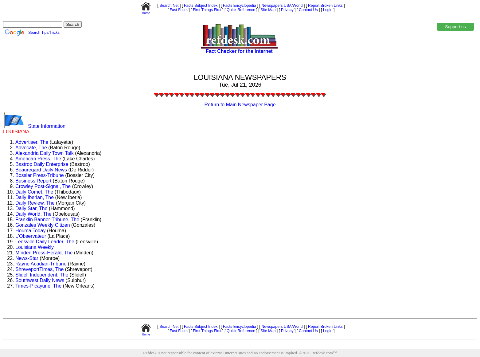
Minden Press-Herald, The (43, 252)
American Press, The (38, 158)
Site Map (268, 10)
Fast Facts (178, 10)
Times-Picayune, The (38, 285)
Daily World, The (33, 214)
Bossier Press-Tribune (39, 175)
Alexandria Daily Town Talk (44, 153)
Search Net (168, 5)
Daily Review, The (35, 203)
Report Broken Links (324, 5)
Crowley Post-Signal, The (43, 186)
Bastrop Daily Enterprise (41, 164)
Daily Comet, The (34, 191)
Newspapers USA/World (281, 5)
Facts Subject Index (200, 5)
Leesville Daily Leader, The (44, 241)
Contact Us (308, 10)
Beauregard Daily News (41, 169)
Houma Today (30, 230)
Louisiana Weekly (34, 247)
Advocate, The (31, 147)
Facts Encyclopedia (239, 5)
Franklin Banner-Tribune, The (47, 219)
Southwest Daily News (39, 280)
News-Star (26, 258)
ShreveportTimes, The (39, 269)
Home (145, 12)
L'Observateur (30, 236)
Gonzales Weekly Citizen (42, 225)
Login (328, 10)
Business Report (33, 180)
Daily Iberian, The (34, 197)
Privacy (286, 10)
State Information (46, 126)
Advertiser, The (31, 142)
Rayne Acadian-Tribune (41, 263)
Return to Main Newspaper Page (239, 104)
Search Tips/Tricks (44, 32)
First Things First (206, 10)
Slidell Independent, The (41, 274)
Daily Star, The (31, 208)
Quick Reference (240, 10)
